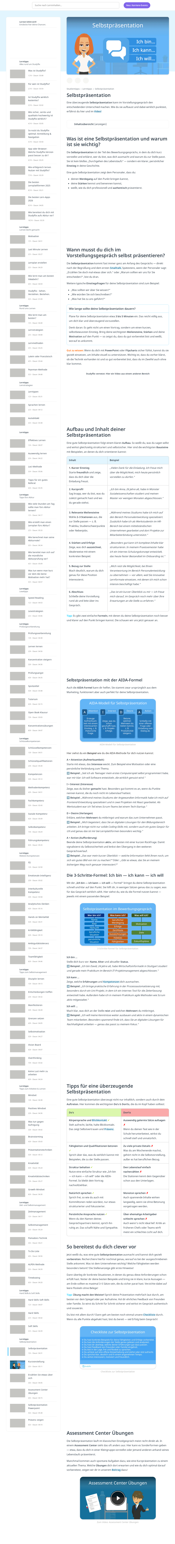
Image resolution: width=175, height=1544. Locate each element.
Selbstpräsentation (104, 88)
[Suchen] (115, 5)
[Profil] (164, 5)
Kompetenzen (111, 981)
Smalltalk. (116, 268)
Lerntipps (87, 88)
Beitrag (116, 1469)
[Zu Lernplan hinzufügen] (69, 80)
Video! (97, 111)
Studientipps (73, 88)
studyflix (20, 5)
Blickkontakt (100, 1120)
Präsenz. (109, 1129)
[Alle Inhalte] (156, 5)
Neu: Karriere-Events (137, 5)
